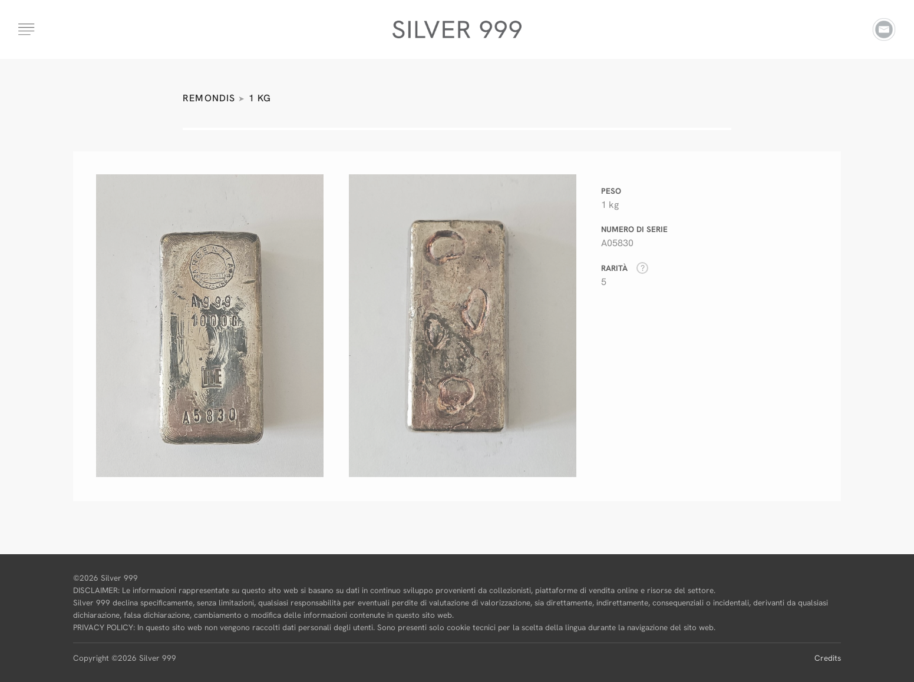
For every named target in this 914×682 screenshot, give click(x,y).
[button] (27, 25)
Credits (827, 658)
